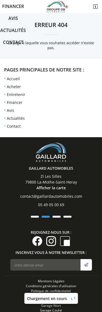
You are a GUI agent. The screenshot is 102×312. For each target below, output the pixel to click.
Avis (13, 18)
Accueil (13, 78)
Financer (13, 6)
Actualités (13, 30)
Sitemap (51, 281)
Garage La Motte (51, 296)
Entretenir (16, 94)
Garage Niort (51, 286)
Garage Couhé (51, 291)
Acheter (14, 86)
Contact (13, 42)
